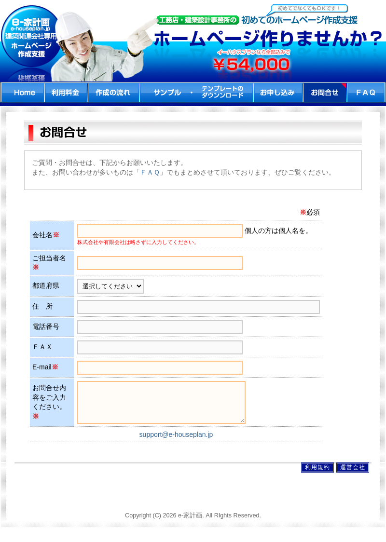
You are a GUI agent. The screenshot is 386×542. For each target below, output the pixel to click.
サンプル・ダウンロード (196, 92)
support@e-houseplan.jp (176, 442)
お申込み (278, 92)
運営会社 (352, 474)
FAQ (366, 92)
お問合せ (325, 92)
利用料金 (66, 92)
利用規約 (317, 474)
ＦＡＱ (150, 172)
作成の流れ (113, 92)
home (22, 92)
